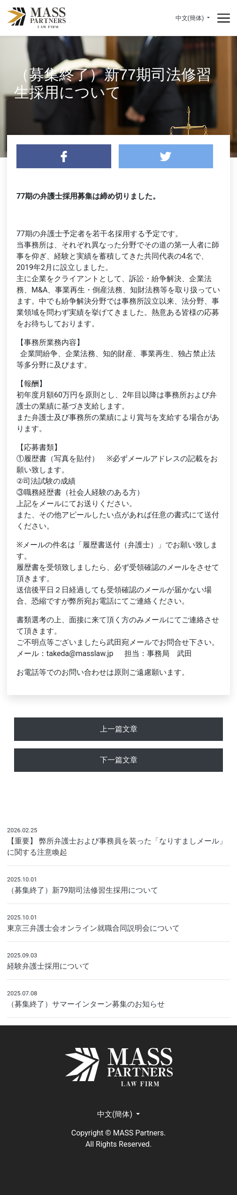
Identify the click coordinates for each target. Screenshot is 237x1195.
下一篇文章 (119, 759)
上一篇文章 (119, 728)
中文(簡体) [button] (191, 18)
